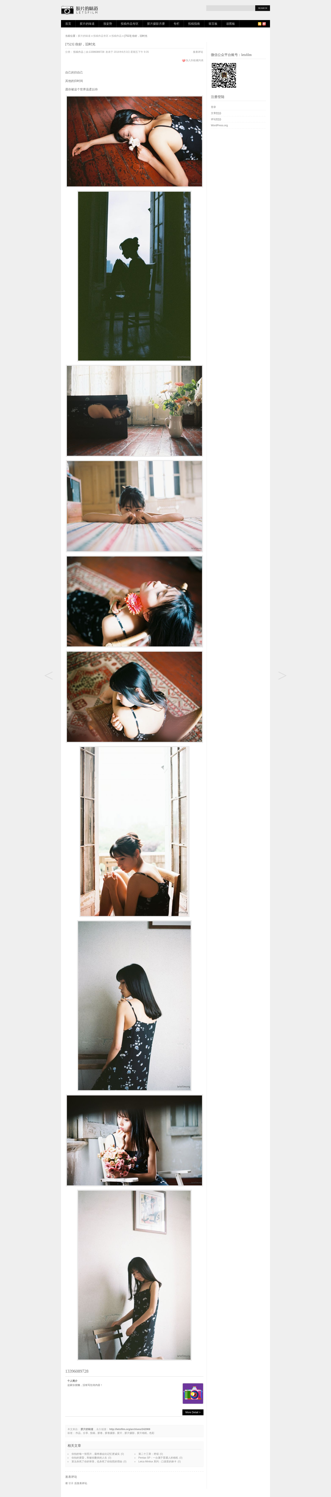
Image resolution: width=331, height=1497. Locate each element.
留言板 (213, 23)
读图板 (230, 23)
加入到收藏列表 (194, 60)
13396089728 (96, 51)
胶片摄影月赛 (156, 23)
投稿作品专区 (129, 23)
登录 (70, 1483)
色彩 (151, 1433)
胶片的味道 (87, 23)
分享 (85, 1433)
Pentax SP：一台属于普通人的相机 (158, 1457)
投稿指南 (194, 23)
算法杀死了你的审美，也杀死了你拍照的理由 (97, 1461)
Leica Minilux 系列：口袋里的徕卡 (157, 1461)
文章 (216, 113)
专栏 (176, 23)
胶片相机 (142, 1433)
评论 (216, 119)
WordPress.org (219, 125)
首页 (68, 23)
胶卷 (100, 1433)
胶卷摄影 (110, 1433)
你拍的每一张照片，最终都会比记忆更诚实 (96, 1453)
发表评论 (198, 51)
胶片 (119, 1433)
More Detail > (193, 1412)
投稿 (92, 1433)
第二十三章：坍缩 (148, 1453)
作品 (78, 1433)
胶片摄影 (130, 1433)
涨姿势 (107, 23)
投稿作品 (116, 35)
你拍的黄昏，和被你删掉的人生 (89, 1457)
